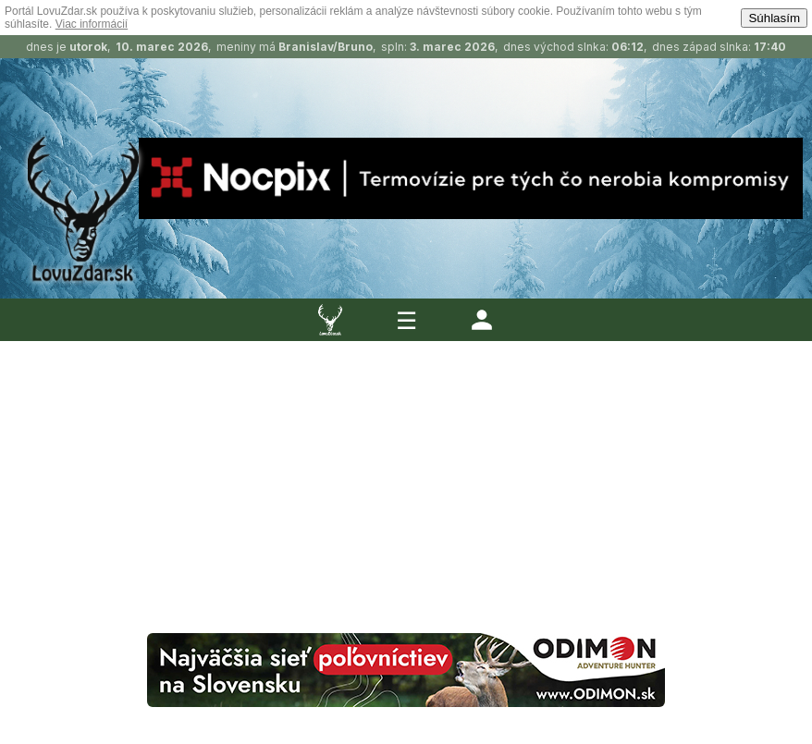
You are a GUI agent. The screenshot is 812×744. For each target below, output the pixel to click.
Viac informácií (91, 24)
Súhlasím (774, 18)
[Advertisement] (406, 466)
